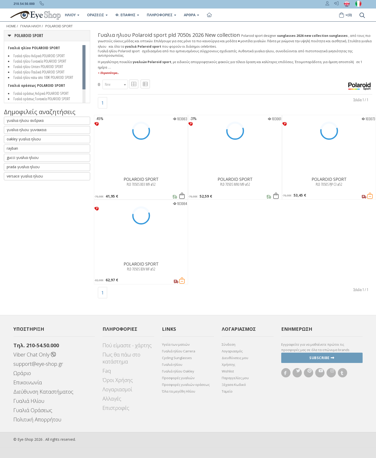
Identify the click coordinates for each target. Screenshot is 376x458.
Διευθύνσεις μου (235, 357)
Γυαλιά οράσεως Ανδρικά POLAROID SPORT (41, 93)
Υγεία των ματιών (176, 344)
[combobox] (115, 84)
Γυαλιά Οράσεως (32, 410)
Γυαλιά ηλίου (172, 364)
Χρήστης (228, 364)
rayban (12, 148)
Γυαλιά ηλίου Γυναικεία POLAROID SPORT (39, 61)
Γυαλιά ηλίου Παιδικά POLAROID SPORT (38, 71)
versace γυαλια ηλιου (25, 176)
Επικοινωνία (27, 382)
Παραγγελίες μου (235, 378)
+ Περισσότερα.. (108, 73)
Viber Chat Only (34, 354)
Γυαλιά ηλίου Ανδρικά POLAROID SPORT (39, 55)
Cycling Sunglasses (177, 357)
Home (11, 26)
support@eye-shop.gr (38, 363)
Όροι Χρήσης (117, 380)
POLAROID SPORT (59, 26)
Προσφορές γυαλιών (178, 378)
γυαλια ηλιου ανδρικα (25, 120)
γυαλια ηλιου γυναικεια (26, 129)
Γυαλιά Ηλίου (28, 400)
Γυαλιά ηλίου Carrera (178, 351)
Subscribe (322, 357)
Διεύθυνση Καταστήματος (43, 391)
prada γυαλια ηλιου (23, 166)
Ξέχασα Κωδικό (234, 384)
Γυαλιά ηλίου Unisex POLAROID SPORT (38, 66)
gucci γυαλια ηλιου (23, 157)
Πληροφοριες (161, 14)
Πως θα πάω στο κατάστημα (121, 358)
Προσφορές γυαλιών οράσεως (186, 384)
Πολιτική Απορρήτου (37, 419)
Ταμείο (227, 391)
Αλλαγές (111, 398)
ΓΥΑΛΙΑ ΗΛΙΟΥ (30, 26)
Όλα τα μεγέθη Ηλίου (178, 391)
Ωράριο (22, 373)
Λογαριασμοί (117, 389)
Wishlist (228, 371)
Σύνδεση (228, 344)
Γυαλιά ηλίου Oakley (178, 371)
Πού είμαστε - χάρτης (127, 345)
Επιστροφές (115, 407)
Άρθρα (191, 14)
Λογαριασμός (232, 351)
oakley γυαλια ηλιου (24, 139)
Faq (106, 370)
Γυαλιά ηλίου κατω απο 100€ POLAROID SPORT (43, 77)
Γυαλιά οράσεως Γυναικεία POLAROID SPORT (41, 98)
